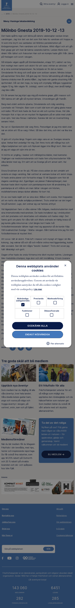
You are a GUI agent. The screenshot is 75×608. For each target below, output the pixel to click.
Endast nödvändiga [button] (37, 334)
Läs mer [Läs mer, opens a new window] (38, 289)
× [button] (65, 265)
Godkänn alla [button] (37, 325)
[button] (55, 344)
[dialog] (37, 304)
